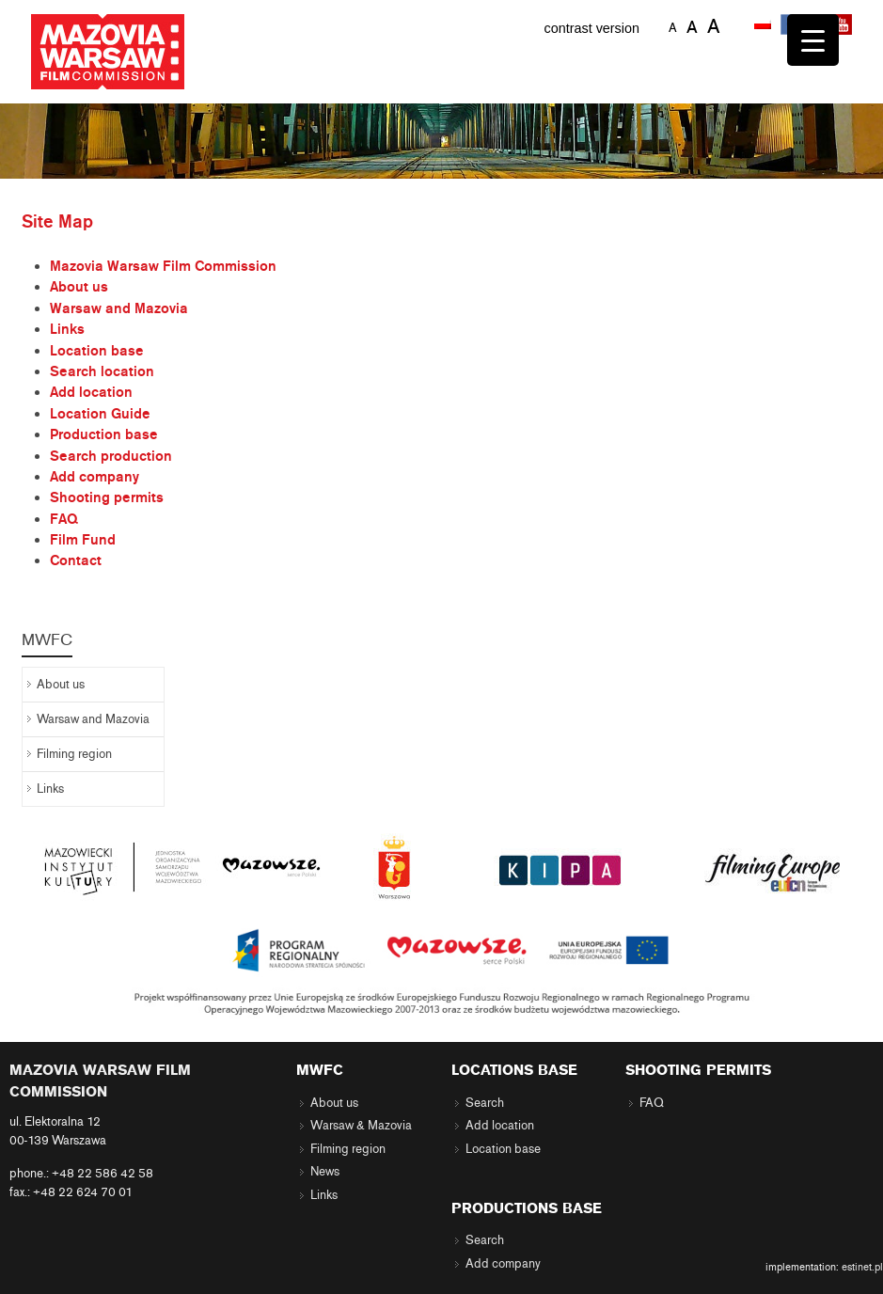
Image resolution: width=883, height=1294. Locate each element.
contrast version (591, 28)
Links (67, 329)
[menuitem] (764, 25)
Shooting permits (107, 497)
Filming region (74, 754)
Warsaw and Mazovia (119, 308)
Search (484, 1103)
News (324, 1171)
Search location (102, 371)
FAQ (64, 519)
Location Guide (100, 413)
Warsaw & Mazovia (361, 1125)
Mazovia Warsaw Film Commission (163, 266)
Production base (104, 434)
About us (79, 286)
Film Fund (83, 539)
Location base (97, 350)
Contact (76, 560)
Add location (91, 392)
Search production (111, 456)
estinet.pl (862, 1266)
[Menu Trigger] (813, 40)
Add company (94, 476)
